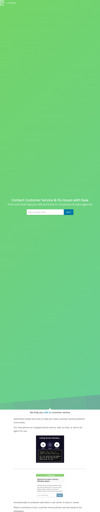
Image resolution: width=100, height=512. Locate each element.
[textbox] (45, 212)
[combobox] (45, 212)
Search (68, 212)
